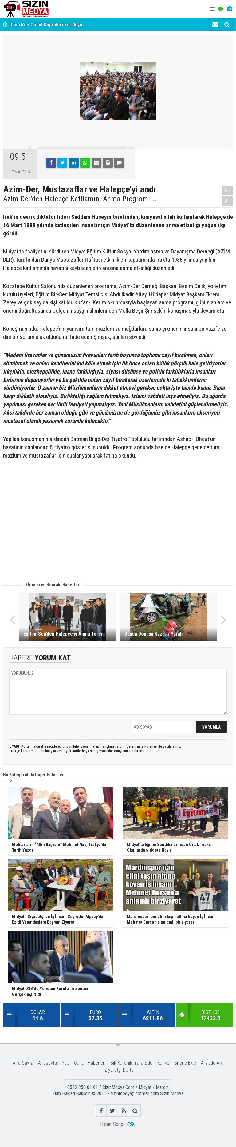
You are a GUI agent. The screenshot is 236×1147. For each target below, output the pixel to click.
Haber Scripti (113, 1124)
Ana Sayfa (23, 1063)
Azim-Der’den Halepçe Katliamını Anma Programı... (79, 199)
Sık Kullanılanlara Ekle (131, 1063)
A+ (227, 190)
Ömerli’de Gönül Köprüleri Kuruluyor (46, 25)
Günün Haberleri (89, 1063)
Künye (163, 1063)
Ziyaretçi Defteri (120, 1070)
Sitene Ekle (185, 1063)
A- (227, 201)
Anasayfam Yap (53, 1063)
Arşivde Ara (212, 1063)
